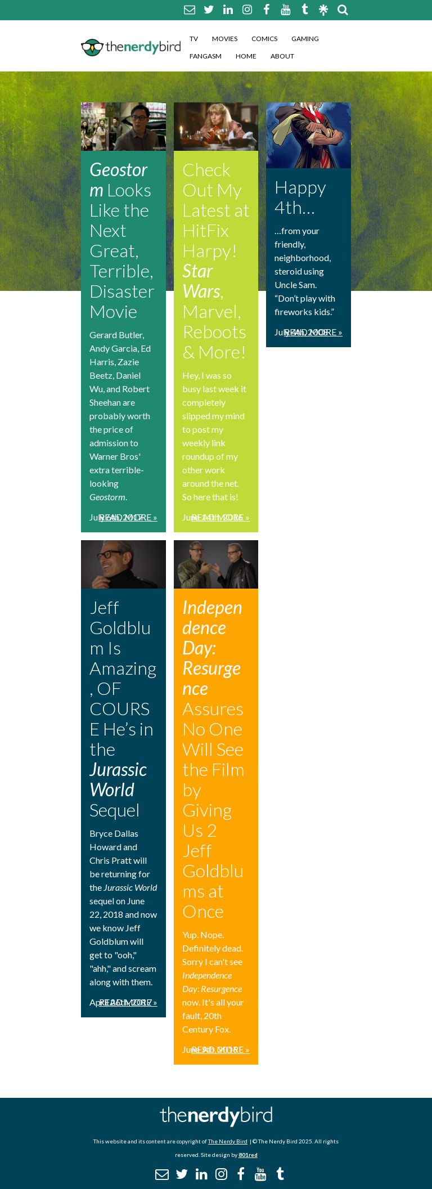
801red (248, 1154)
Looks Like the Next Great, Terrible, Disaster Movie (122, 240)
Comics (264, 38)
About (282, 56)
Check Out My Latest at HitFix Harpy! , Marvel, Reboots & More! (216, 260)
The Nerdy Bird (228, 1141)
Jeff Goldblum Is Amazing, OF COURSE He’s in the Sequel (122, 708)
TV (194, 38)
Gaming (305, 38)
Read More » (128, 517)
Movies (224, 38)
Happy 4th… (300, 197)
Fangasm (206, 56)
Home (246, 56)
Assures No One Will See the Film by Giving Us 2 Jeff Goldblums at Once (213, 759)
